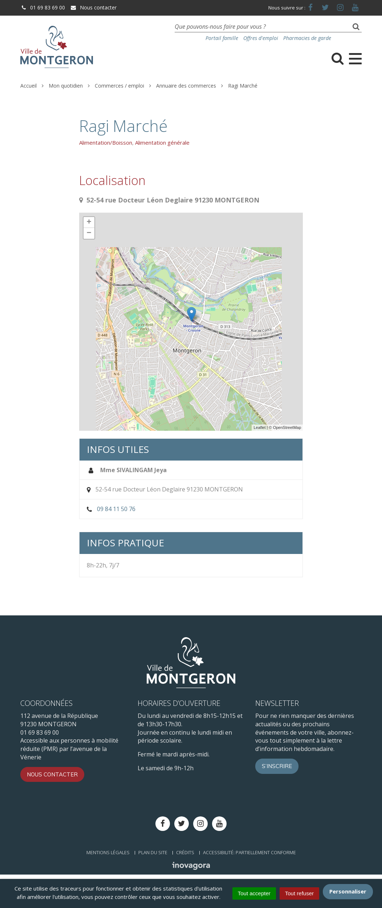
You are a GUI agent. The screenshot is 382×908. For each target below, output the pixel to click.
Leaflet (259, 427)
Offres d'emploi (260, 38)
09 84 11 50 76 (116, 509)
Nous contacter (93, 7)
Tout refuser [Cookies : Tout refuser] (299, 893)
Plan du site (152, 852)
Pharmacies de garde (307, 38)
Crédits (185, 852)
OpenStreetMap (287, 427)
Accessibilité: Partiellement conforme (249, 852)
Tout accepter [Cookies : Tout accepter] (254, 893)
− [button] (89, 233)
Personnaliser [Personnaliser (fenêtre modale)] (347, 891)
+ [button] (89, 222)
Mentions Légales (108, 852)
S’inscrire (277, 766)
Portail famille (222, 38)
